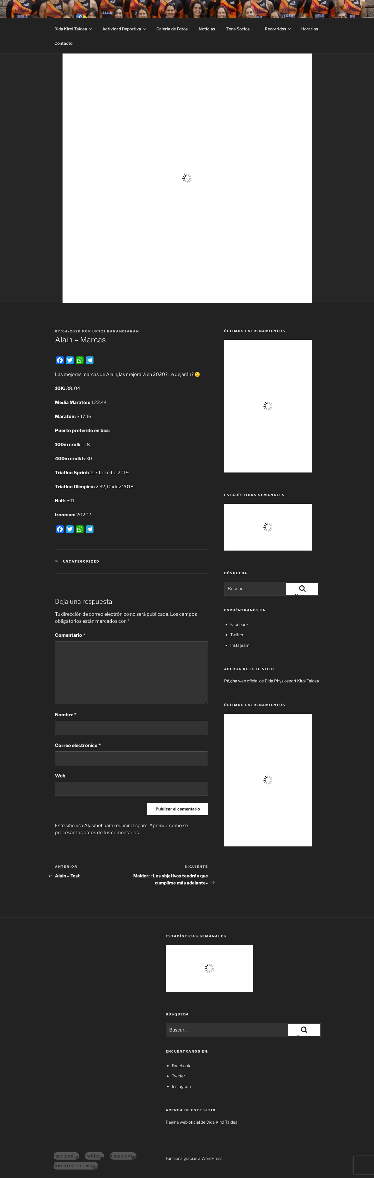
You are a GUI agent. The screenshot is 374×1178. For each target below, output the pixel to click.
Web (60, 776)
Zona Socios (240, 28)
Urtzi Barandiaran (115, 331)
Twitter (236, 634)
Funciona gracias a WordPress (194, 1158)
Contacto (63, 43)
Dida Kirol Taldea (73, 28)
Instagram (240, 645)
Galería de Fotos (172, 28)
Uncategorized (81, 561)
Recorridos (278, 28)
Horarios (309, 28)
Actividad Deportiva (124, 28)
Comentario (70, 635)
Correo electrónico (78, 745)
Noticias (207, 28)
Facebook (239, 624)
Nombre (66, 715)
